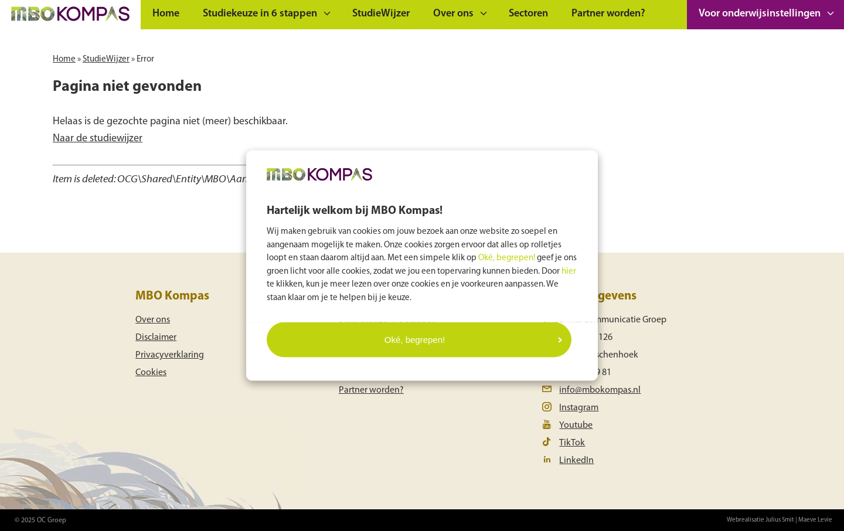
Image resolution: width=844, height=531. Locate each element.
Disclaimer (155, 337)
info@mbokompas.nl (600, 390)
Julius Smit (779, 520)
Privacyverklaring (169, 355)
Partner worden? (608, 13)
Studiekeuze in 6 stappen (260, 13)
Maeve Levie (815, 520)
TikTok (572, 443)
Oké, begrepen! (506, 258)
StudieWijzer (381, 13)
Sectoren (528, 13)
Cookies (150, 372)
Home (165, 13)
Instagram (578, 408)
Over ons (453, 13)
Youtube (576, 425)
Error (145, 59)
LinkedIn (576, 460)
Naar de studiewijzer (97, 138)
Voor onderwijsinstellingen (760, 13)
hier (568, 271)
